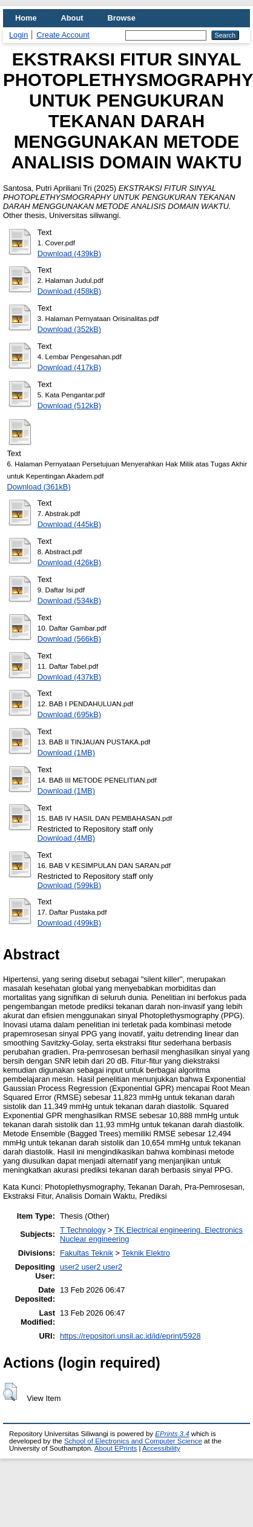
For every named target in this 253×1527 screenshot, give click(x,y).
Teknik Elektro (146, 1252)
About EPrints (115, 1448)
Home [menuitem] (26, 17)
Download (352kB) (69, 329)
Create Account (63, 34)
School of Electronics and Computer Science (133, 1441)
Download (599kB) (69, 885)
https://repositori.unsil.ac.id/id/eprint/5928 (130, 1335)
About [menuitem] (72, 17)
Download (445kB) (69, 524)
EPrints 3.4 (172, 1433)
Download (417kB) (69, 367)
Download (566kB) (69, 638)
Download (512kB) (69, 405)
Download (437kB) (69, 676)
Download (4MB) (66, 838)
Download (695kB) (69, 714)
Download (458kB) (69, 291)
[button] (10, 1392)
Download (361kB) (38, 486)
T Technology (83, 1229)
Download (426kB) (69, 562)
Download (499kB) (69, 922)
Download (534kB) (69, 600)
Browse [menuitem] (122, 17)
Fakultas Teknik (86, 1252)
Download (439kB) (69, 253)
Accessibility (161, 1448)
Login (18, 34)
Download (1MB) (66, 752)
